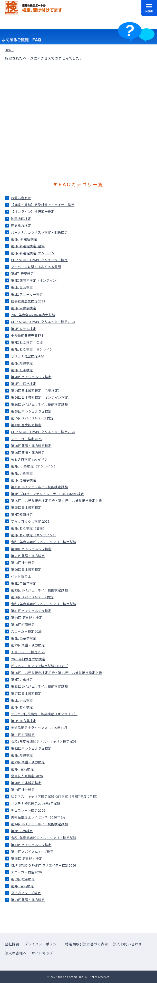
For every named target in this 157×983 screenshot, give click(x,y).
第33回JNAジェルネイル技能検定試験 (39, 686)
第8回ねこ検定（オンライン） (33, 535)
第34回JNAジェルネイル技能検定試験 (39, 824)
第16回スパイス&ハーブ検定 (32, 597)
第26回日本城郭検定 (26, 569)
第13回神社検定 (23, 562)
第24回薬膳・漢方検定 (28, 899)
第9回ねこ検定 (22, 707)
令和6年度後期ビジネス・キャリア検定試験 (43, 541)
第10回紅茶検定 (23, 624)
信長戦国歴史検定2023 (28, 301)
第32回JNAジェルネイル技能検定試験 (39, 590)
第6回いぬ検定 (22, 679)
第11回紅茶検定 (23, 734)
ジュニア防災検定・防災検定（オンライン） (44, 714)
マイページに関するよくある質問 (36, 266)
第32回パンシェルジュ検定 (31, 748)
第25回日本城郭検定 (26, 507)
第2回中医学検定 (23, 383)
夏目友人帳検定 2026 (27, 776)
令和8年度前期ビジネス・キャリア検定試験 (43, 837)
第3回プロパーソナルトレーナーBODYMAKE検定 (47, 493)
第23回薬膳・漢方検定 (28, 762)
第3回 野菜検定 (22, 273)
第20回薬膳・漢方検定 (28, 452)
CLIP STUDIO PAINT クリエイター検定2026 (43, 865)
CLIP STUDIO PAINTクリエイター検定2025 (43, 431)
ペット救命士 (21, 576)
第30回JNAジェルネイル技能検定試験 (39, 404)
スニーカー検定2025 (26, 438)
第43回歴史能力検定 (26, 425)
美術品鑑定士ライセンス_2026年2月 (38, 817)
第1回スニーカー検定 (27, 294)
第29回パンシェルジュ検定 (31, 411)
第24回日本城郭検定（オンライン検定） (41, 397)
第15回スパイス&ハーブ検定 (32, 418)
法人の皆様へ (15, 953)
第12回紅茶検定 (23, 879)
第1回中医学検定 (23, 308)
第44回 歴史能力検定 (26, 617)
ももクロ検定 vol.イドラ (29, 459)
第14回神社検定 (23, 789)
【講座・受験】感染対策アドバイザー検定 (42, 204)
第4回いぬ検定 (22, 473)
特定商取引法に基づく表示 (86, 944)
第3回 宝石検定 (22, 769)
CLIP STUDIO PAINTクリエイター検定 (39, 260)
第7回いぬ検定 (22, 830)
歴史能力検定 (21, 225)
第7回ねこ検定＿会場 (27, 342)
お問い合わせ (21, 198)
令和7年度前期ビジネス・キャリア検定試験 (43, 603)
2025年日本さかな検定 (28, 659)
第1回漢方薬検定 (23, 720)
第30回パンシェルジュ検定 (31, 549)
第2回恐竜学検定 (23, 638)
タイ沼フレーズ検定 (26, 892)
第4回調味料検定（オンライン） (35, 280)
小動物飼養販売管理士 (27, 335)
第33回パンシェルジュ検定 (31, 844)
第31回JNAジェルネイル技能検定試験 (39, 487)
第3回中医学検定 (23, 583)
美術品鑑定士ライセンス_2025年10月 (39, 727)
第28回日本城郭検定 (26, 782)
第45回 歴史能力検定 (26, 858)
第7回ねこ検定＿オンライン (32, 349)
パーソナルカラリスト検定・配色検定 (39, 232)
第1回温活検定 (22, 287)
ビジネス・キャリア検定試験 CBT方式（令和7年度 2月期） (55, 796)
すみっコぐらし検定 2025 (30, 521)
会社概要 (12, 944)
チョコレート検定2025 (28, 652)
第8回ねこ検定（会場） (28, 528)
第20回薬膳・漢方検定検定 (31, 445)
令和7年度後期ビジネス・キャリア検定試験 (43, 741)
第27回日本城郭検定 (26, 693)
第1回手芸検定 (22, 700)
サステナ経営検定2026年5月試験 (35, 803)
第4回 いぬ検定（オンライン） (34, 466)
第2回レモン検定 (23, 328)
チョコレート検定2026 (28, 810)
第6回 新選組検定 (24, 239)
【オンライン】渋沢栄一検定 (32, 211)
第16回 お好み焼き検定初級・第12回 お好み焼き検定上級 (56, 672)
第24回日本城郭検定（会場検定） (36, 390)
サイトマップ (42, 953)
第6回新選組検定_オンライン (33, 253)
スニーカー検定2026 (26, 872)
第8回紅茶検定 (22, 370)
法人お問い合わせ (127, 944)
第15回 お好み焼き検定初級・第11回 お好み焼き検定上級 (56, 500)
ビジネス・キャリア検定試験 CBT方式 (39, 665)
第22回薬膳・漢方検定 (28, 645)
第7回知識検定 (22, 514)
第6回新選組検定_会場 (28, 246)
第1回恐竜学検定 (23, 480)
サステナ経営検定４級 (27, 356)
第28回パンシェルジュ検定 (31, 376)
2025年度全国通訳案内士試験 (33, 314)
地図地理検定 (21, 218)
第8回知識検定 (22, 755)
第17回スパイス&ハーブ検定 (32, 851)
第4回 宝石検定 (22, 886)
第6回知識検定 (22, 363)
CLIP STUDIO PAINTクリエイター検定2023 (43, 321)
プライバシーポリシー (42, 944)
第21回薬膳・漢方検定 (28, 555)
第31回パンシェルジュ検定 (31, 610)
